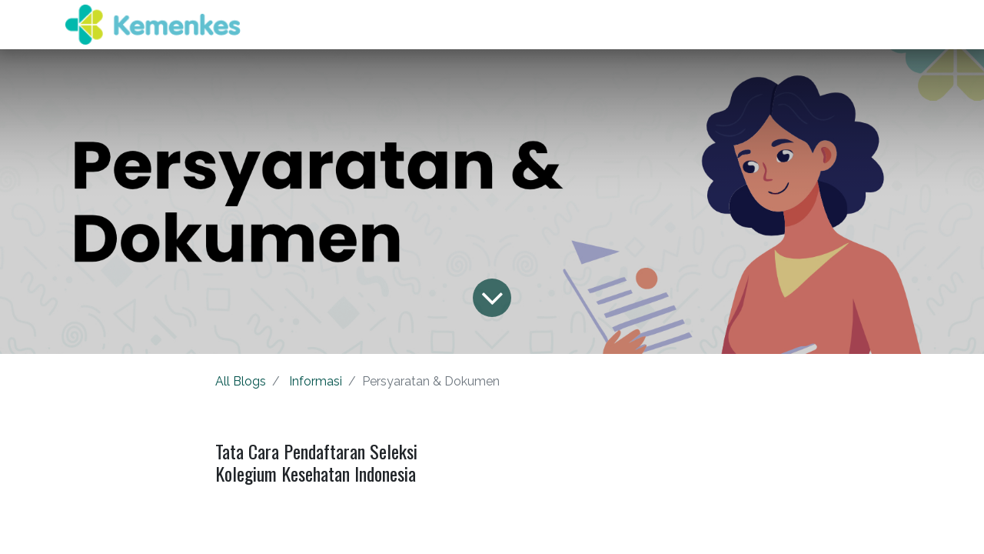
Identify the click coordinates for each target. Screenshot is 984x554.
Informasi (315, 381)
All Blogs (240, 381)
